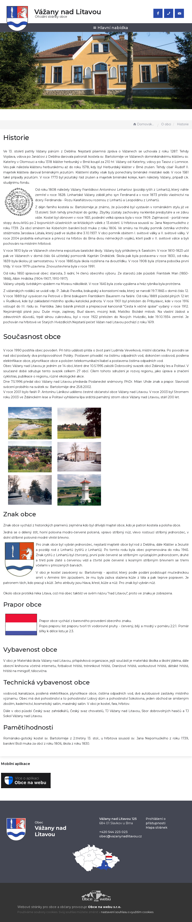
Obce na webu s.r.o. (104, 907)
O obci (166, 124)
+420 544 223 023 (113, 832)
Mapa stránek (156, 827)
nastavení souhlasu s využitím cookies (127, 912)
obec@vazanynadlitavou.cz (120, 836)
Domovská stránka (144, 124)
